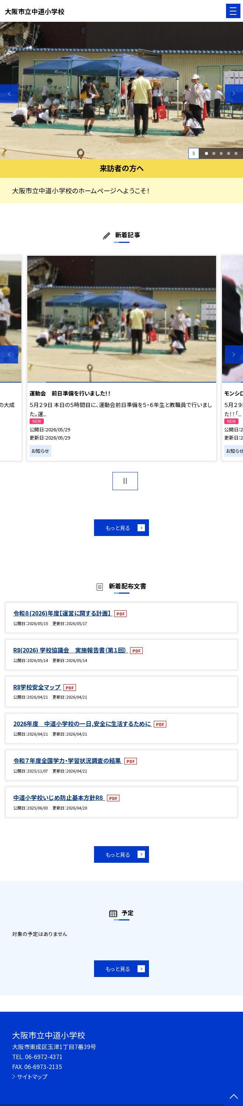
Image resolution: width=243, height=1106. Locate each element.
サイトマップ (32, 1076)
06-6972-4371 (44, 1056)
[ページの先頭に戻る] (234, 1097)
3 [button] (221, 153)
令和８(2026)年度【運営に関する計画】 (62, 613)
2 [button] (213, 153)
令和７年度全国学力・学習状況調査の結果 (67, 760)
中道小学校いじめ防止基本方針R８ (59, 797)
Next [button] (234, 93)
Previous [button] (9, 93)
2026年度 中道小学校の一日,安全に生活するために (82, 723)
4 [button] (228, 153)
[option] (121, 90)
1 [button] (206, 153)
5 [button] (235, 153)
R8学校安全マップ (37, 687)
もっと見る (117, 528)
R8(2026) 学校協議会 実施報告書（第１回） (70, 650)
